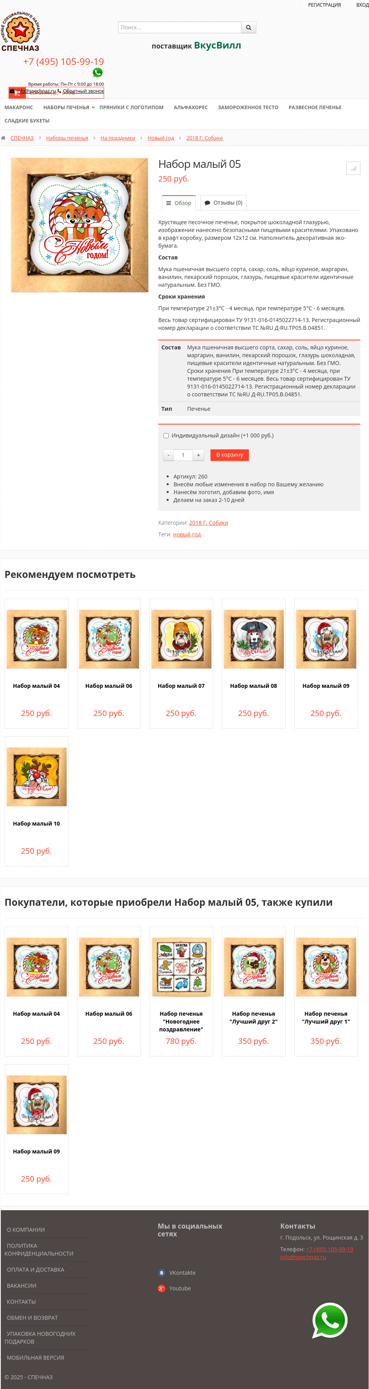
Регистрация (324, 5)
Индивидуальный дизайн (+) (219, 435)
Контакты (21, 1301)
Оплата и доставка (36, 1269)
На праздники (118, 137)
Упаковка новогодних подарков (40, 1337)
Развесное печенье (324, 107)
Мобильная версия (36, 1357)
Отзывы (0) (223, 202)
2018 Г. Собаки (205, 137)
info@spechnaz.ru (36, 91)
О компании (26, 1229)
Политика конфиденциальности (39, 1249)
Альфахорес (196, 107)
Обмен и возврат (32, 1317)
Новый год (161, 137)
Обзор (178, 203)
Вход (362, 5)
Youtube (180, 1288)
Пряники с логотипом (135, 107)
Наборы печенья (68, 107)
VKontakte (182, 1272)
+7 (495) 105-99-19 (63, 61)
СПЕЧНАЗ (22, 137)
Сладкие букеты (28, 120)
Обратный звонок (83, 91)
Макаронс (19, 107)
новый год (187, 534)
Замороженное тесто (255, 107)
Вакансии (22, 1285)
